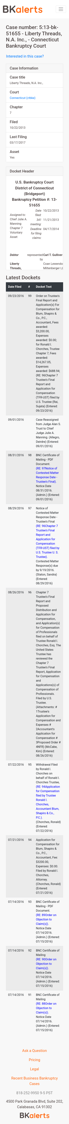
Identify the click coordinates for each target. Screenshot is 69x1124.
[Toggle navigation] (61, 9)
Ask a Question (34, 1050)
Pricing (34, 1060)
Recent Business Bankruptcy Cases (34, 1081)
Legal (34, 1069)
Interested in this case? (25, 56)
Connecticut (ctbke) (23, 98)
